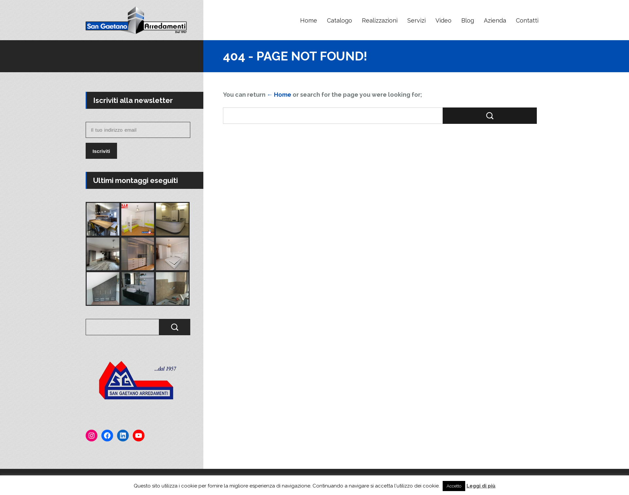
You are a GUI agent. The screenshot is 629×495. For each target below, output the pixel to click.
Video (443, 20)
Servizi (416, 20)
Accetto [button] (454, 486)
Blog (467, 20)
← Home (279, 94)
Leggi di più (481, 486)
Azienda (495, 20)
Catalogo (339, 20)
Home (308, 20)
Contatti (527, 20)
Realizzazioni (380, 20)
